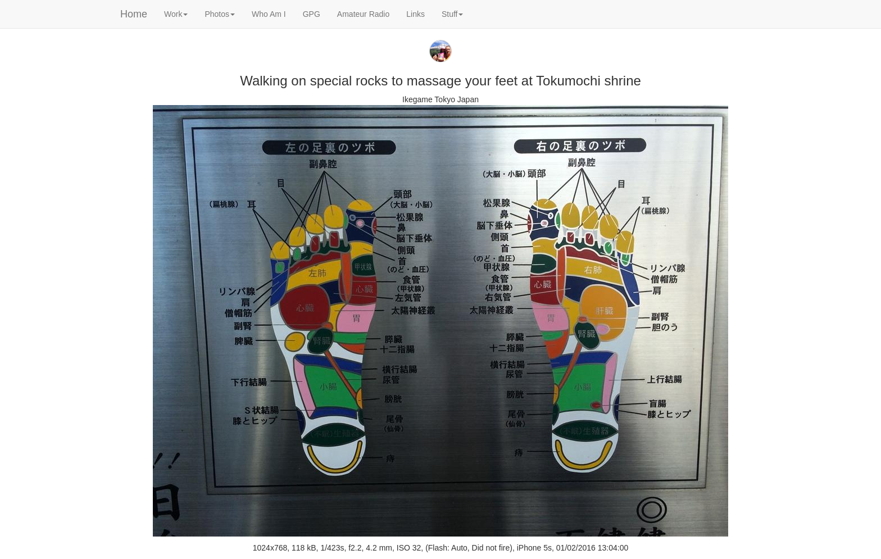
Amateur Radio (363, 14)
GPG (311, 14)
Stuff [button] (453, 14)
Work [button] (176, 14)
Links (415, 14)
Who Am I (269, 14)
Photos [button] (220, 14)
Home (133, 14)
